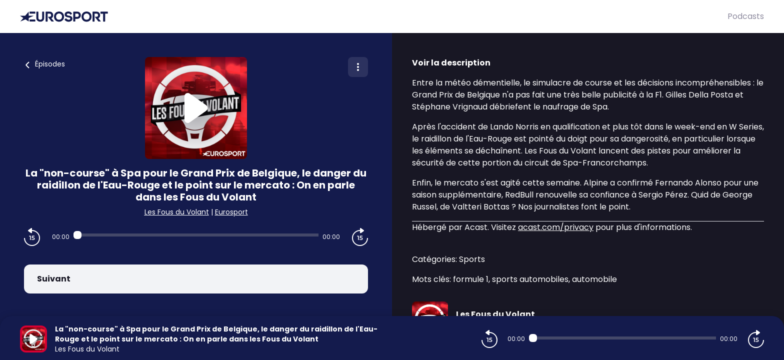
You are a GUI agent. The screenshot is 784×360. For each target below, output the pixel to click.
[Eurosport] (374, 17)
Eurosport (231, 212)
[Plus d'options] (358, 67)
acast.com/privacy (556, 227)
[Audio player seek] (196, 235)
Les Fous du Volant (176, 212)
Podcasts (746, 16)
